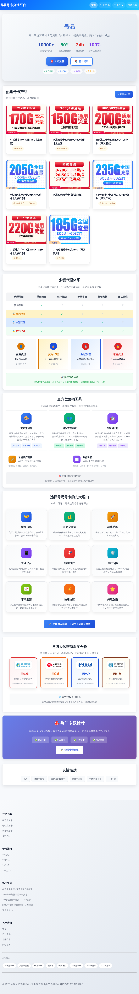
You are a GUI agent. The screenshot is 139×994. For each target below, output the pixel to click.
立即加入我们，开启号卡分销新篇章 (69, 624)
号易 (25, 779)
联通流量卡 (7, 820)
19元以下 (6, 855)
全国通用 (64, 966)
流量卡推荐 (39, 779)
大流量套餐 (24, 966)
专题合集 (132, 5)
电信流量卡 (7, 825)
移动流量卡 (7, 831)
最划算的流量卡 (58, 779)
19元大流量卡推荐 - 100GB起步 (16, 899)
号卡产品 (118, 5)
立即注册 (57, 61)
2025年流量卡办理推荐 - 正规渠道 (17, 905)
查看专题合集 (69, 750)
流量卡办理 (77, 779)
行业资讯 (105, 5)
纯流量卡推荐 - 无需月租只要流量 (17, 889)
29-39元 (6, 865)
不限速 (51, 966)
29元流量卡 (78, 966)
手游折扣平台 (95, 779)
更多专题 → (7, 910)
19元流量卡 (9, 966)
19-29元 (6, 860)
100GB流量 (93, 966)
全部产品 (6, 836)
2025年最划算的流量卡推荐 (14, 894)
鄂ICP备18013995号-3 (71, 984)
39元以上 (6, 870)
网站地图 (6, 944)
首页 (93, 5)
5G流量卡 (39, 966)
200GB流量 (108, 966)
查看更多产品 (124, 94)
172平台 (112, 779)
